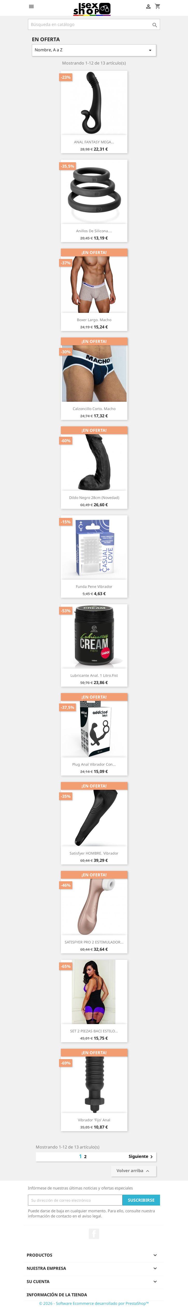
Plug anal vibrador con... (94, 764)
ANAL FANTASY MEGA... (94, 141)
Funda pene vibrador (94, 586)
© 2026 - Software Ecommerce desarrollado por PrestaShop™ (94, 1303)
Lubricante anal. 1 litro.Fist (94, 675)
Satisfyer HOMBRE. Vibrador (94, 853)
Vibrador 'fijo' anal (94, 1119)
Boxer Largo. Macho (94, 319)
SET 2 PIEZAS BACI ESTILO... (94, 1031)
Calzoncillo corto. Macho (94, 408)
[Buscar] (94, 24)
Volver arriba (134, 1171)
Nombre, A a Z (94, 50)
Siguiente (142, 1157)
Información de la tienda (57, 1295)
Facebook (94, 1234)
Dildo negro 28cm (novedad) (94, 497)
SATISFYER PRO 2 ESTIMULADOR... (94, 942)
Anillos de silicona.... (94, 230)
